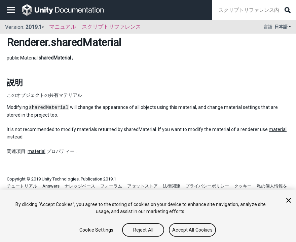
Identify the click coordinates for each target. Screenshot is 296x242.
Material (29, 58)
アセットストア (142, 186)
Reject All (143, 230)
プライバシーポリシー (207, 186)
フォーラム (111, 186)
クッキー (243, 186)
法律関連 (171, 186)
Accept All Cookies (192, 230)
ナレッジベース (80, 186)
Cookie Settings (96, 230)
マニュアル (62, 27)
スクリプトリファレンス (111, 27)
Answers (51, 186)
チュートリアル (22, 186)
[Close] (289, 200)
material (278, 129)
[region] (148, 216)
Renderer (27, 42)
